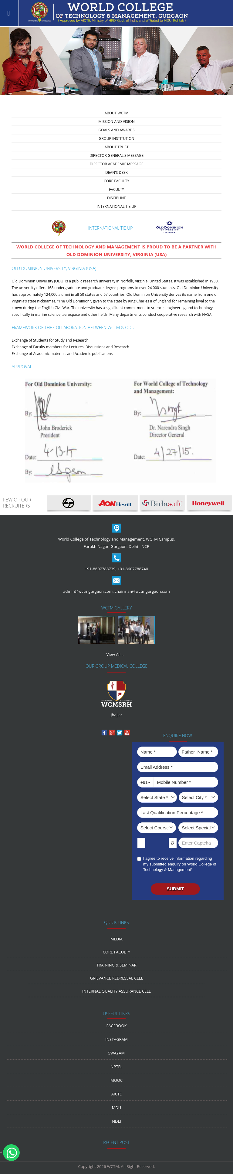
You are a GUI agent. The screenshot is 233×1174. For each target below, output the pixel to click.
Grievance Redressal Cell (116, 978)
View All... (115, 654)
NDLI (116, 1121)
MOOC (116, 1080)
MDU (116, 1107)
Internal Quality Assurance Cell (116, 991)
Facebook (116, 1025)
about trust (116, 147)
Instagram (116, 1039)
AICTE (116, 1094)
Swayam (116, 1053)
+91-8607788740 (132, 569)
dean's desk (116, 172)
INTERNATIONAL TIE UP (117, 206)
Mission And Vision (116, 121)
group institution (116, 138)
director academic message (117, 164)
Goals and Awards (116, 130)
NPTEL (117, 1066)
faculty (116, 189)
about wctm (116, 113)
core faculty (116, 181)
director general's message (116, 155)
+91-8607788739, (100, 569)
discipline (116, 198)
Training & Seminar (116, 965)
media (116, 939)
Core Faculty (116, 952)
